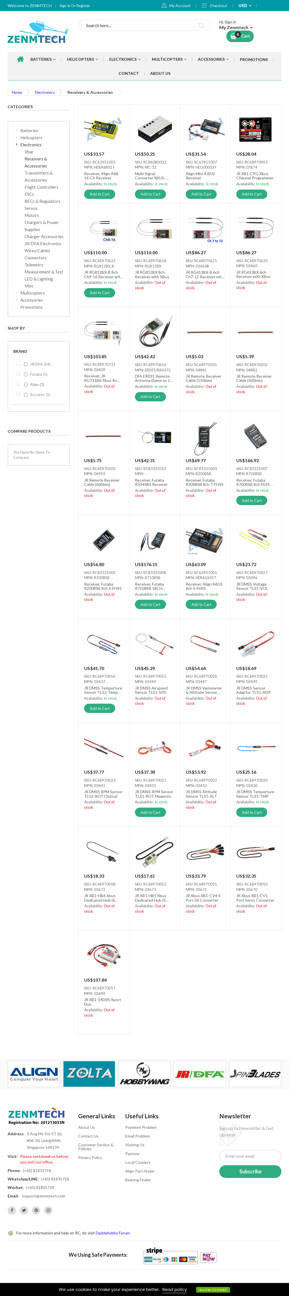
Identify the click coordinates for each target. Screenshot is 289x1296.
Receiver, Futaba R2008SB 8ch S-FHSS (103, 586)
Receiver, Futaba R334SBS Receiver (151, 482)
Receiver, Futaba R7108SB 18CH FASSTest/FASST (150, 586)
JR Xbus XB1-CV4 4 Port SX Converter (203, 897)
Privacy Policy (90, 1157)
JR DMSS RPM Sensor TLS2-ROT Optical (103, 794)
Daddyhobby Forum (113, 1232)
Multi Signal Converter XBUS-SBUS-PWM (150, 175)
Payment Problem (141, 1127)
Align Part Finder (140, 1171)
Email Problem (137, 1136)
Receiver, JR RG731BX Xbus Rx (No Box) (100, 378)
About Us (86, 1127)
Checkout (218, 5)
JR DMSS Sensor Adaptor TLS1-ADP (253, 690)
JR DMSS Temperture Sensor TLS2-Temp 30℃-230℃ (103, 690)
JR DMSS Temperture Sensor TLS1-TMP (255, 794)
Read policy (174, 1289)
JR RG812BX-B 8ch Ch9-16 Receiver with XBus (103, 274)
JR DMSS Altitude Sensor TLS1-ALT (201, 794)
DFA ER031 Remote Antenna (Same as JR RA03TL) (153, 378)
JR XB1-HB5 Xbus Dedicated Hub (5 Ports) (150, 897)
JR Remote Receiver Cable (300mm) (254, 378)
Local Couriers (137, 1162)
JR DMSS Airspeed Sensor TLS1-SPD (151, 690)
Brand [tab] (20, 351)
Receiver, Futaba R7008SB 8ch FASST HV (254, 482)
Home (17, 92)
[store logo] (39, 31)
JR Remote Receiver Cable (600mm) (102, 482)
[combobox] (144, 25)
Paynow (132, 1153)
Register (83, 5)
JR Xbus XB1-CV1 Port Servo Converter (255, 897)
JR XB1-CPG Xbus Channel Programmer (254, 175)
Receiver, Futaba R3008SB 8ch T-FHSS (205, 482)
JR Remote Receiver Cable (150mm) (203, 378)
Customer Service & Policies (95, 1146)
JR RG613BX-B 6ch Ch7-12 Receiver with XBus (205, 274)
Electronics (45, 92)
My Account (180, 5)
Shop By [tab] (16, 328)
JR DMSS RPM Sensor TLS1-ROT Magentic (154, 794)
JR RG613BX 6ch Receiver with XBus (253, 274)
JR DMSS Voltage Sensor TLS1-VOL (252, 586)
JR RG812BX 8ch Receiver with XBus (152, 274)
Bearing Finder (138, 1179)
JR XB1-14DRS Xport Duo (102, 1001)
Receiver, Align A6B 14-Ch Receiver (101, 175)
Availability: (94, 184)
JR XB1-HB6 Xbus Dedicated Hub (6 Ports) (99, 897)
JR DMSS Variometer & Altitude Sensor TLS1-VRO (204, 690)
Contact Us (88, 1136)
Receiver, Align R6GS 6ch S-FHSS (204, 586)
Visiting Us (134, 1144)
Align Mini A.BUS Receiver (200, 175)
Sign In (65, 5)
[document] (144, 1289)
